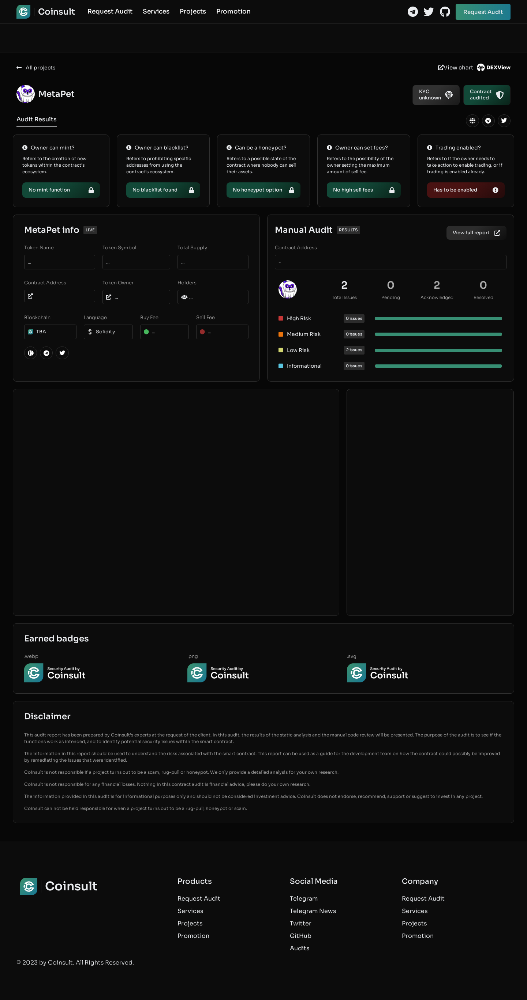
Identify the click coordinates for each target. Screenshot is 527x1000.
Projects (193, 11)
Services (156, 11)
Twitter (300, 923)
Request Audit (109, 11)
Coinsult (56, 12)
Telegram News (313, 911)
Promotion (233, 11)
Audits (300, 948)
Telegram (304, 898)
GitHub (300, 936)
